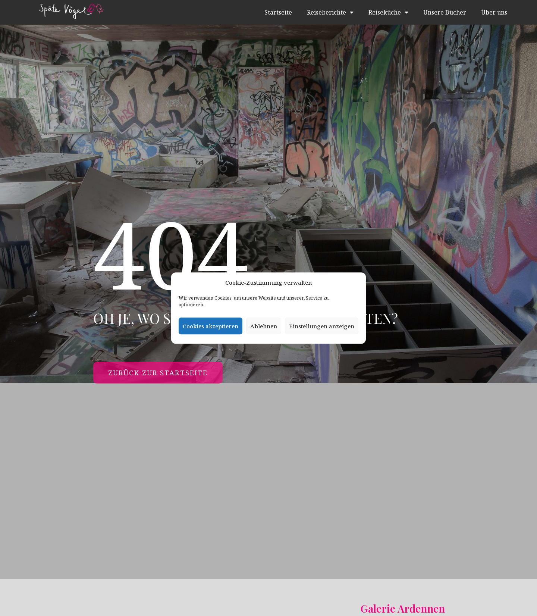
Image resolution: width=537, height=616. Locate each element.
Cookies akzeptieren (210, 326)
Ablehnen (263, 326)
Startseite (278, 12)
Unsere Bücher (444, 12)
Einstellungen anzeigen (321, 326)
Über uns (494, 12)
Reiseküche (388, 12)
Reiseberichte (330, 12)
